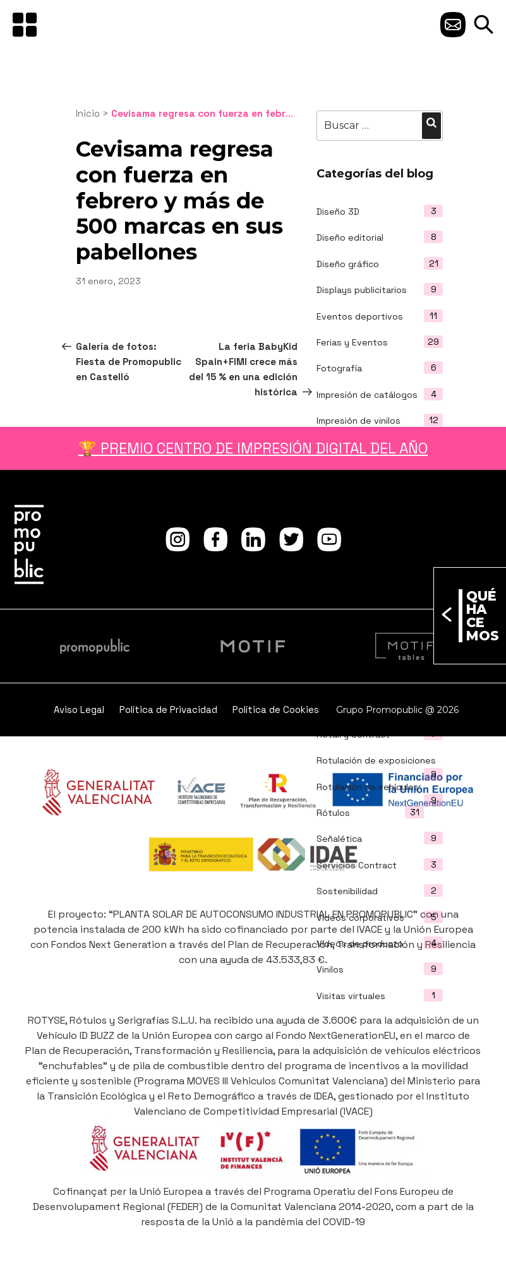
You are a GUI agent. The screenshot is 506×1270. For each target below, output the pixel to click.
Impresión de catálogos (367, 394)
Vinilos (330, 969)
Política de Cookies (275, 710)
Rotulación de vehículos (367, 787)
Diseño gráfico (347, 264)
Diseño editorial (349, 237)
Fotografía (339, 368)
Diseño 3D (337, 211)
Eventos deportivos (359, 316)
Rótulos (333, 812)
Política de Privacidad (168, 710)
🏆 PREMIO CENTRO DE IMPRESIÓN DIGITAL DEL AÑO (253, 448)
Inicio (88, 113)
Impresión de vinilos (358, 420)
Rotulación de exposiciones (376, 760)
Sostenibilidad (347, 891)
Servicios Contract (356, 865)
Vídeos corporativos (360, 917)
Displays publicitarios (361, 290)
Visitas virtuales (350, 996)
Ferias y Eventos (352, 342)
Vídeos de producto (359, 943)
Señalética (339, 838)
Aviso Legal (79, 710)
